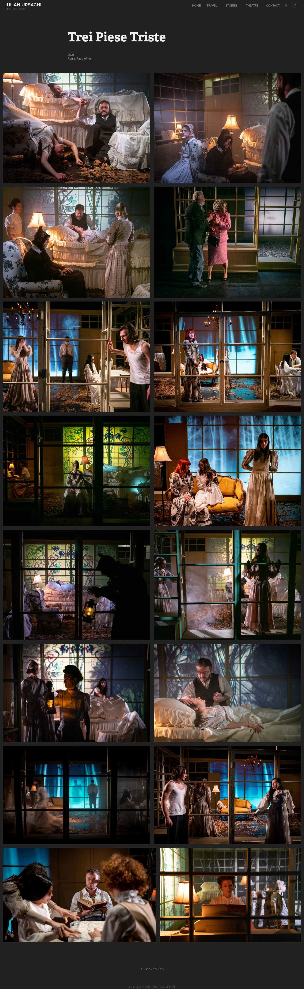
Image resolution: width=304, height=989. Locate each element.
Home (196, 5)
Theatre (252, 5)
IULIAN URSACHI (23, 4)
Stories (231, 5)
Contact (273, 5)
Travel (212, 5)
